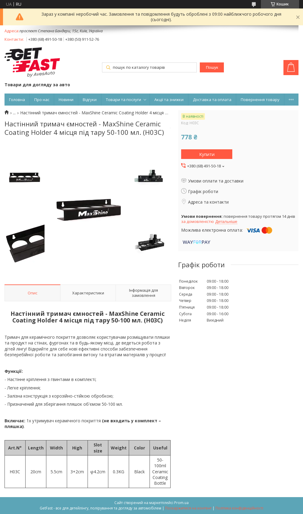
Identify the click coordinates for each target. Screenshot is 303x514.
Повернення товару (260, 99)
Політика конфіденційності (239, 508)
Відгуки (90, 99)
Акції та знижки (169, 99)
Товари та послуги (123, 99)
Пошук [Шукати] (212, 67)
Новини (66, 99)
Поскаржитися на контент (188, 508)
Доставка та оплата (212, 99)
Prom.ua (181, 502)
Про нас (41, 99)
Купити (207, 154)
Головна (17, 99)
